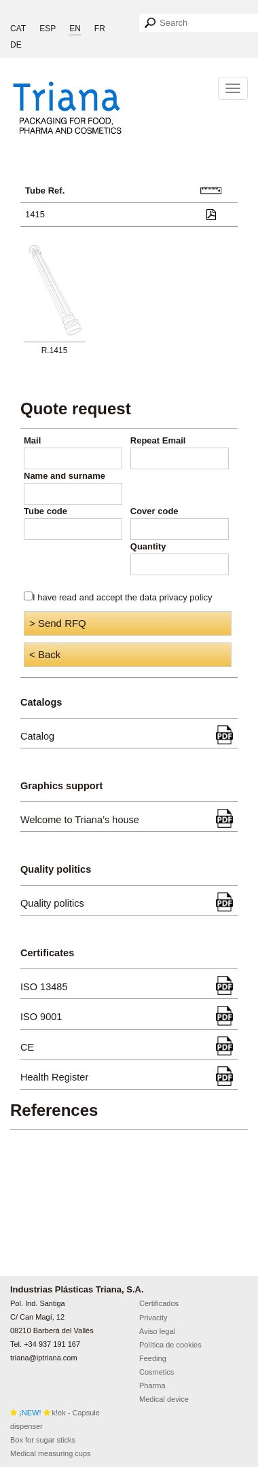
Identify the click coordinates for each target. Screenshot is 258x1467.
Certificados (159, 1303)
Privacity (153, 1318)
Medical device (164, 1399)
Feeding (152, 1358)
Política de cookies (170, 1345)
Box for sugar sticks (42, 1440)
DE (16, 45)
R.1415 (54, 350)
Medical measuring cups (50, 1453)
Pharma (152, 1385)
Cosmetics (156, 1372)
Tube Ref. (44, 190)
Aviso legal (157, 1331)
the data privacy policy (169, 597)
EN (75, 28)
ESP (47, 28)
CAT (18, 28)
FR (99, 28)
